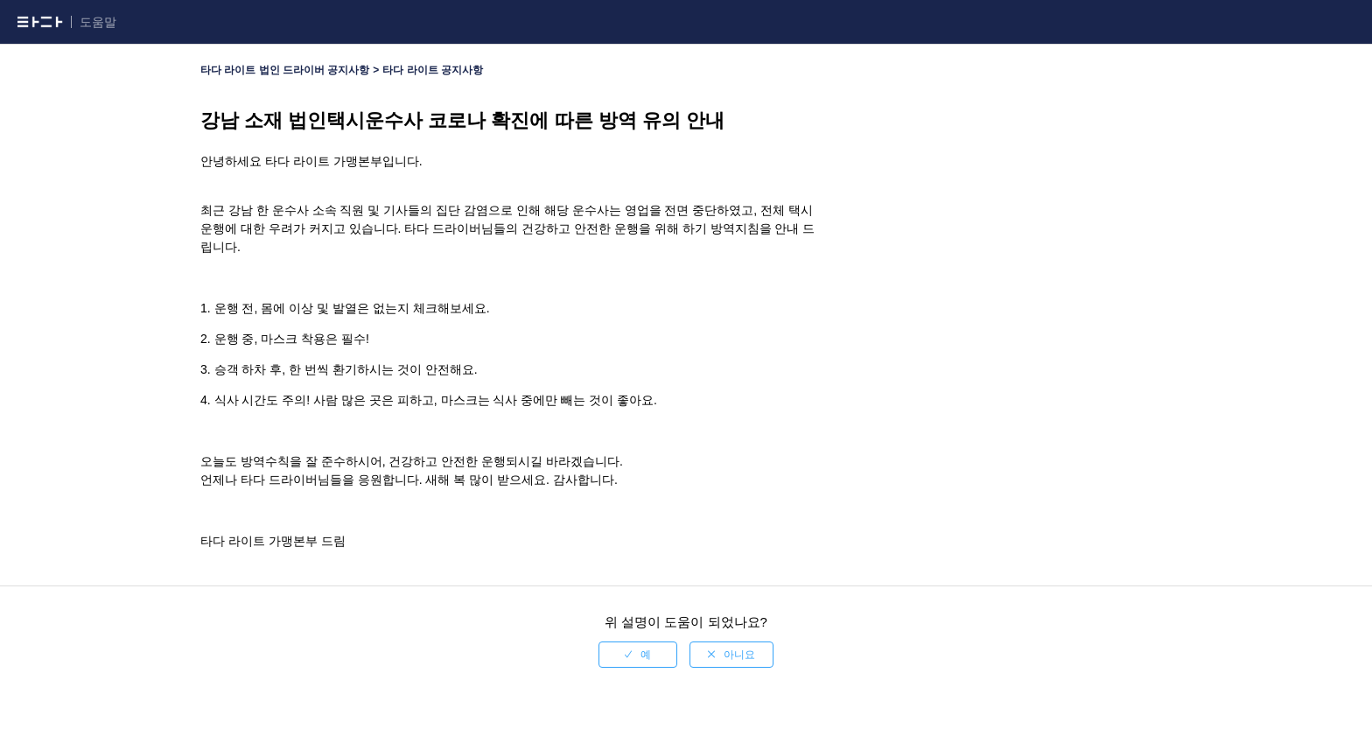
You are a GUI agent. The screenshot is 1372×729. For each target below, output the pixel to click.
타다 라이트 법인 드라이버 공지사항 (284, 70)
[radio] (637, 654)
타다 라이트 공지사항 (432, 70)
